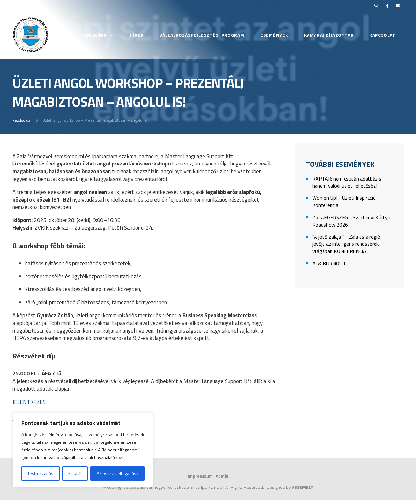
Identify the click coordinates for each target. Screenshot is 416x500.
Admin (222, 476)
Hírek (137, 35)
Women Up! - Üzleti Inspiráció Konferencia (344, 201)
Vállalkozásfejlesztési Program (202, 35)
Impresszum (200, 476)
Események (274, 35)
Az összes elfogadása (117, 473)
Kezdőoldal (21, 120)
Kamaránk (94, 35)
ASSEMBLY (302, 487)
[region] (83, 449)
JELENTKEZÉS (29, 402)
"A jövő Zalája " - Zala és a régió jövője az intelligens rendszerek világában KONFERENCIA (346, 244)
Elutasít (75, 473)
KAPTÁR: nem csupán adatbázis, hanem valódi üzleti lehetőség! (347, 182)
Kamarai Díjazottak (328, 35)
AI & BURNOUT (329, 263)
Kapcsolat (382, 35)
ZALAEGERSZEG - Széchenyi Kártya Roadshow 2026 (351, 221)
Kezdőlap (53, 35)
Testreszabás (40, 473)
